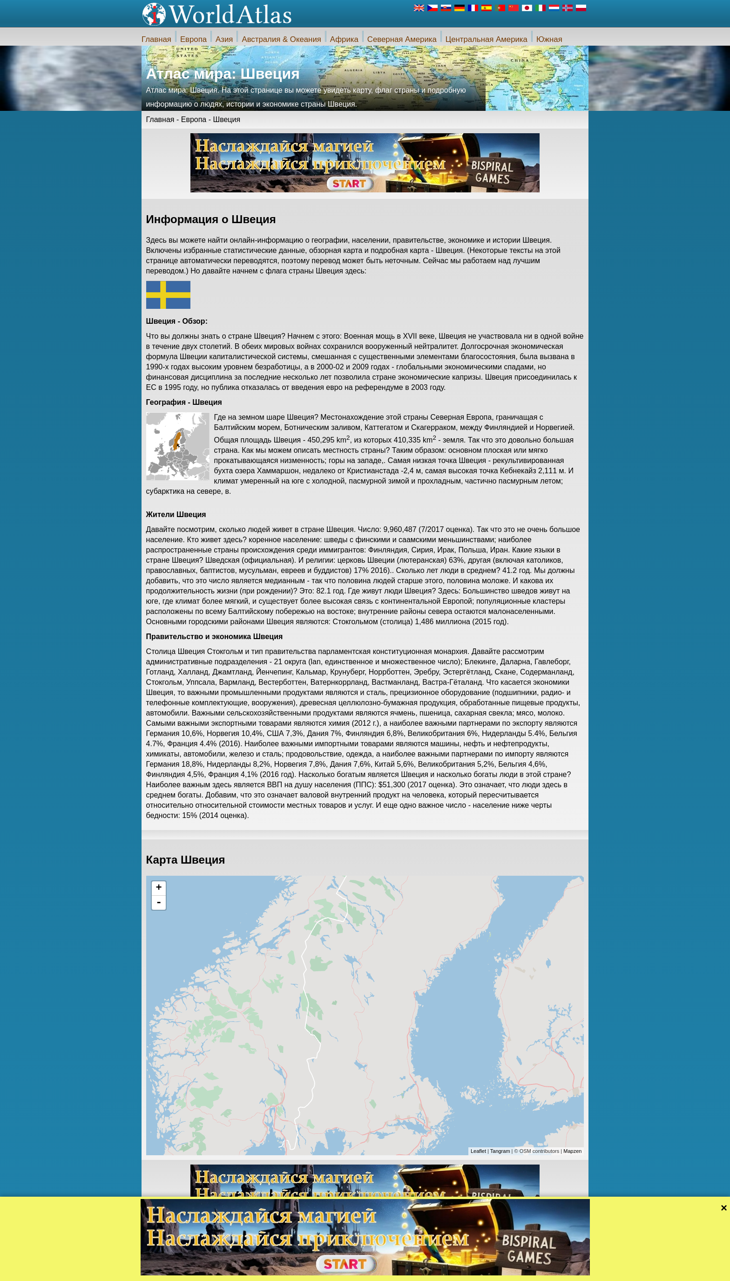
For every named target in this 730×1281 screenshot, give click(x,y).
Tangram (500, 1151)
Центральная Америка (486, 39)
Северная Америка (402, 39)
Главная (156, 39)
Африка (344, 39)
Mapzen (572, 1151)
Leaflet (478, 1151)
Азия (224, 39)
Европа (193, 39)
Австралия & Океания (281, 39)
